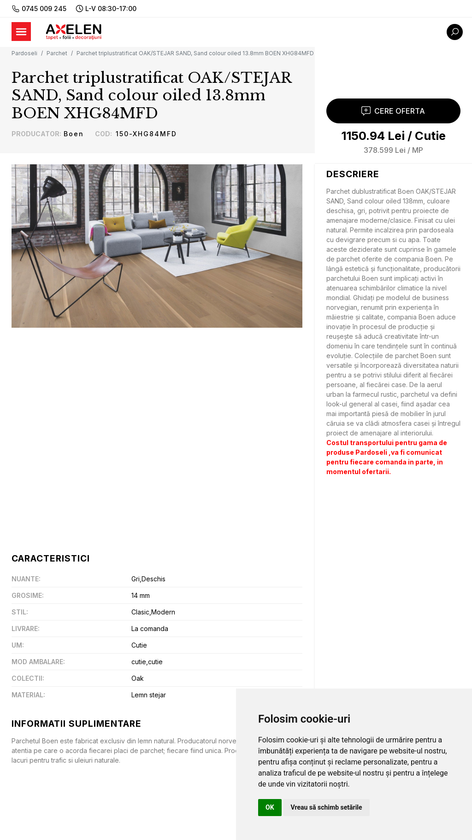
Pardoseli (24, 53)
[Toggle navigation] (21, 31)
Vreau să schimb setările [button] (326, 807)
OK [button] (270, 807)
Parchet (57, 53)
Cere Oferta (393, 115)
